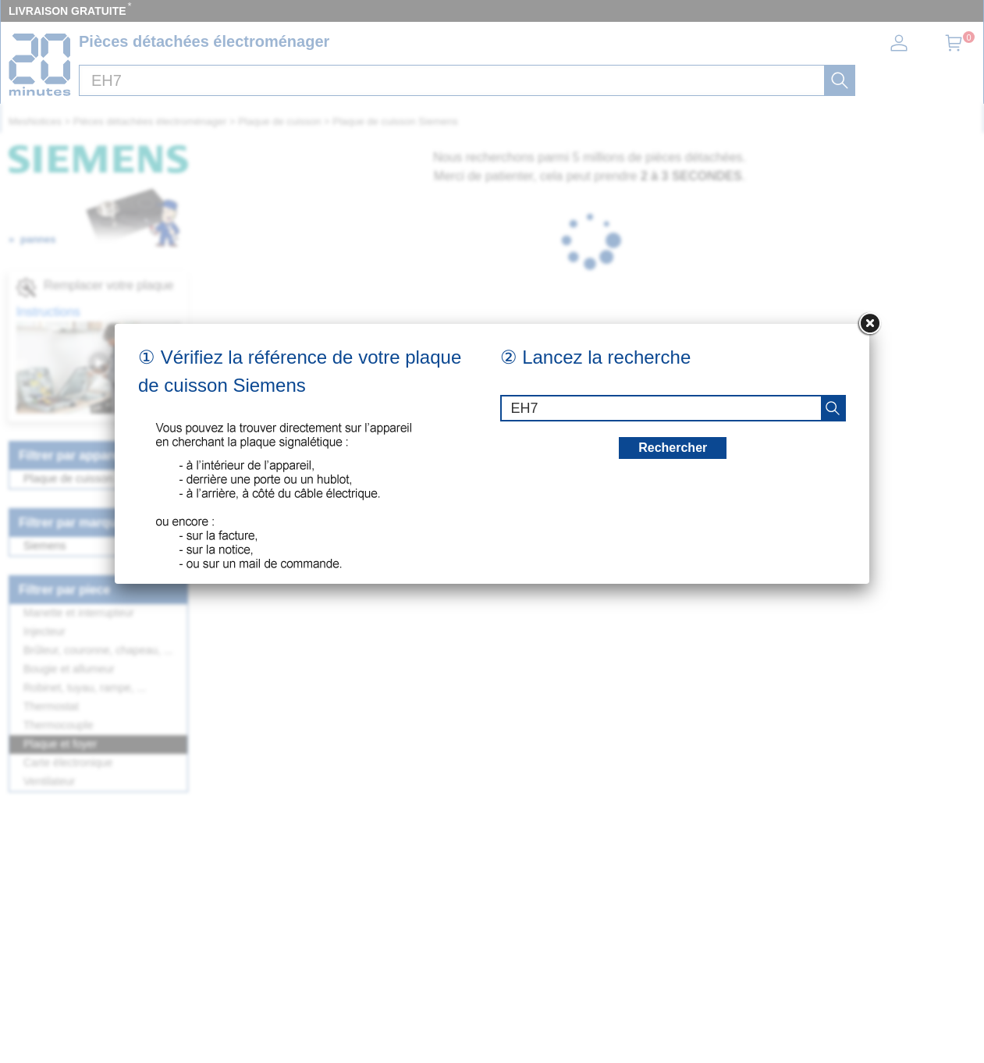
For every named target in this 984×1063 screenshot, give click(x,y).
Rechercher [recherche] (672, 447)
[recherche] (832, 408)
